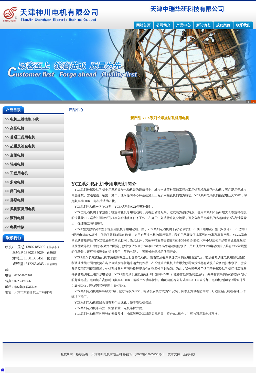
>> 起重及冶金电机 (20, 146)
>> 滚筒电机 (14, 218)
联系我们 (243, 25)
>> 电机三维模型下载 (22, 119)
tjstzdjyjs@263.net (25, 286)
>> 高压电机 (14, 128)
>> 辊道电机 (14, 164)
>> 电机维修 (14, 227)
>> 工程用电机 (16, 173)
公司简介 (163, 25)
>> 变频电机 (14, 155)
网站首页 (143, 25)
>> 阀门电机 (14, 191)
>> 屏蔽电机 (14, 200)
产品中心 (183, 25)
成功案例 (223, 25)
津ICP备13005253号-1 (149, 354)
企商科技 (189, 354)
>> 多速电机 (14, 182)
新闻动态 (203, 25)
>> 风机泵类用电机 (20, 209)
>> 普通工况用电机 (20, 137)
